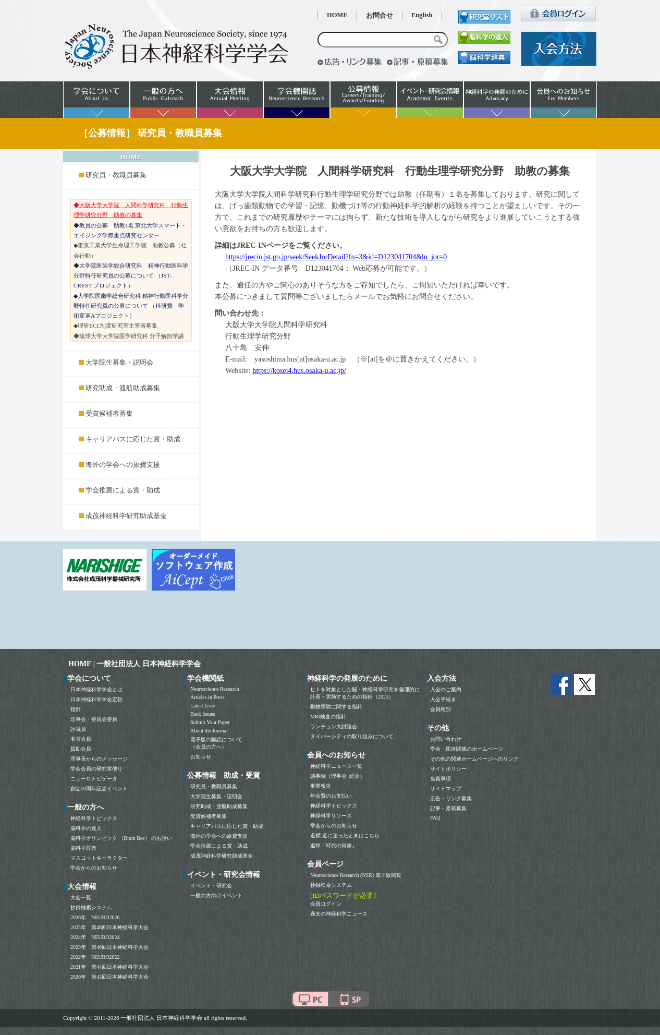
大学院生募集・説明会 (119, 362)
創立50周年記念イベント (99, 788)
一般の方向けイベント (216, 895)
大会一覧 (80, 897)
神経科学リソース (331, 816)
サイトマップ (445, 788)
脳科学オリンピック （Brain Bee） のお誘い (121, 838)
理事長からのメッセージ (99, 759)
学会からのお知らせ (93, 868)
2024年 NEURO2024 (94, 937)
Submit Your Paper (210, 722)
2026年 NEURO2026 (94, 917)
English (422, 15)
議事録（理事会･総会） (337, 776)
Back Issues (202, 714)
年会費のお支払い (331, 796)
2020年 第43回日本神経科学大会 (109, 977)
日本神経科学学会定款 (96, 699)
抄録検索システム (91, 907)
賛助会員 (80, 749)
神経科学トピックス (93, 818)
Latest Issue (202, 705)
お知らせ (200, 757)
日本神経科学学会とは (96, 689)
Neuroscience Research (214, 689)
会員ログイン (325, 904)
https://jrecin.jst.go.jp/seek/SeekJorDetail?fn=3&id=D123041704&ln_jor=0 (336, 257)
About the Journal (209, 730)
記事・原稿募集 (448, 808)
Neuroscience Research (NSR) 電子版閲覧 (355, 875)
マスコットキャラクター (99, 858)
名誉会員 (80, 739)
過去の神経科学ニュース (339, 914)
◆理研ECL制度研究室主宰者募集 (115, 325)
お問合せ (379, 15)
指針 (75, 709)
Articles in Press (207, 697)
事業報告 (320, 786)
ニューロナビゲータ (93, 778)
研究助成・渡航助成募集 (122, 388)
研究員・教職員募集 (115, 175)
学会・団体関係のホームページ (466, 749)
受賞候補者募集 (109, 413)
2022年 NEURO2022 (94, 957)
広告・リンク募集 (451, 798)
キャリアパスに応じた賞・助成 (132, 439)
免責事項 (440, 778)
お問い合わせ (445, 739)
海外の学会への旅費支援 (122, 464)
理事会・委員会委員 (93, 719)
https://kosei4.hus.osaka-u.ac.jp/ (299, 371)
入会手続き (443, 699)
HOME (337, 15)
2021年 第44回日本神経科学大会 (109, 967)
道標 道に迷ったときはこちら (345, 835)
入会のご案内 (445, 689)
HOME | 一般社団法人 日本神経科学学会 (134, 664)
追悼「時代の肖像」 (333, 845)
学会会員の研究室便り (96, 769)
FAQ (435, 818)
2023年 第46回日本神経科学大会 (109, 947)
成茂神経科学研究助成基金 (126, 516)
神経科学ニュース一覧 (336, 766)
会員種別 (440, 709)
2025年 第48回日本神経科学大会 (109, 927)
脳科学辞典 (83, 848)
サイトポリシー (448, 769)
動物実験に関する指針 (336, 706)
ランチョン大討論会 (333, 726)
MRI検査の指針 (328, 716)
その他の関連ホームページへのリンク (474, 759)
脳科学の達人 (86, 828)
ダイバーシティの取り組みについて (352, 736)
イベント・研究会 (211, 885)
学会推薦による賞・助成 (122, 490)
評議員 (78, 729)
